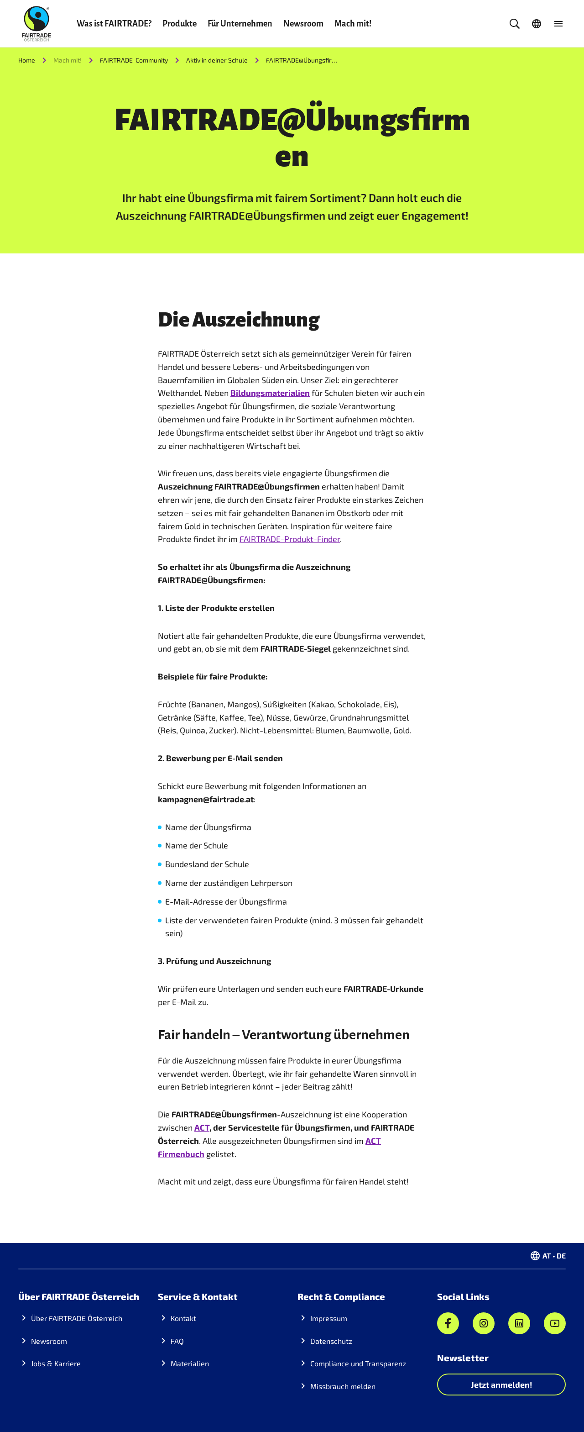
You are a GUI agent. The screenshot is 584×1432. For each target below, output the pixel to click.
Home (26, 60)
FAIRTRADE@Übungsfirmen (302, 60)
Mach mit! (352, 23)
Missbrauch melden (342, 1386)
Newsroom (303, 23)
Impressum (328, 1318)
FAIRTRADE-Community (134, 60)
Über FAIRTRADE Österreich (76, 1318)
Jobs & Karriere (56, 1363)
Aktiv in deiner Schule (217, 60)
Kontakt (183, 1318)
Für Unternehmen (240, 23)
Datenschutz (331, 1341)
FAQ (177, 1341)
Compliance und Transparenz (358, 1363)
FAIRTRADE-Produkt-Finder (290, 539)
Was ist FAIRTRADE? (114, 23)
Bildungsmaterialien (270, 393)
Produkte (179, 23)
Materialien (190, 1363)
